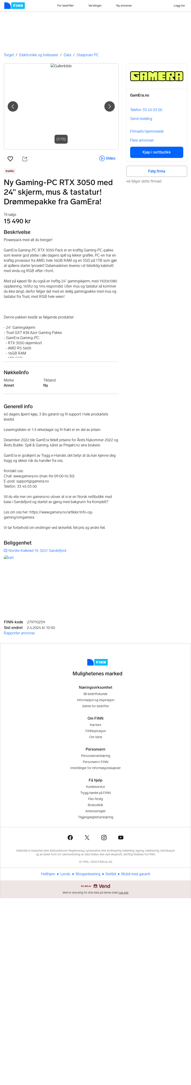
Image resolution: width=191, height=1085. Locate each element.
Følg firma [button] (156, 171)
